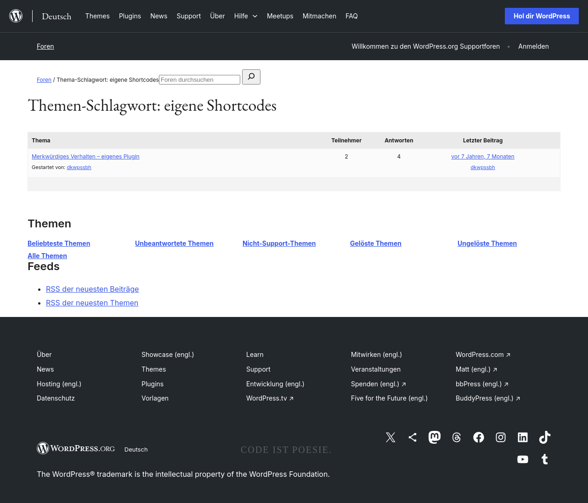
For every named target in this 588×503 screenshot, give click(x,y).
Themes (153, 369)
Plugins (152, 384)
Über (44, 354)
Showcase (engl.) (167, 354)
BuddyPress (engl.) (488, 398)
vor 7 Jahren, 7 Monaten (482, 156)
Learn (255, 354)
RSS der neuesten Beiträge (92, 289)
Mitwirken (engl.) (376, 354)
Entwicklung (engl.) (275, 384)
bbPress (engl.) (482, 384)
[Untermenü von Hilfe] (246, 16)
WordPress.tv (270, 398)
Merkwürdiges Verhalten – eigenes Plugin (86, 156)
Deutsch (136, 449)
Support (258, 369)
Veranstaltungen (376, 369)
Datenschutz (56, 398)
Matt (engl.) (477, 369)
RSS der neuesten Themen (92, 302)
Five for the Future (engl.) (389, 398)
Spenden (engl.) (378, 384)
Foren (45, 46)
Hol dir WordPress (542, 16)
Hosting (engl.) (59, 384)
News (45, 369)
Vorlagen (155, 398)
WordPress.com (483, 354)
